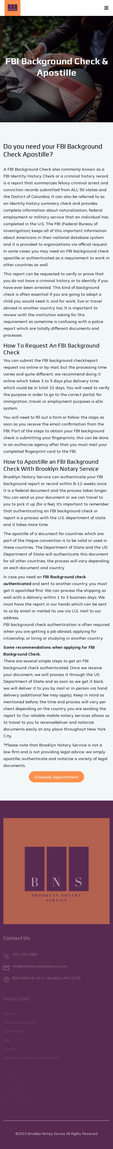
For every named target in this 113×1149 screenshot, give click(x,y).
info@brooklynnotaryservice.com (39, 967)
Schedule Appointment (56, 777)
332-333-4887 (25, 955)
